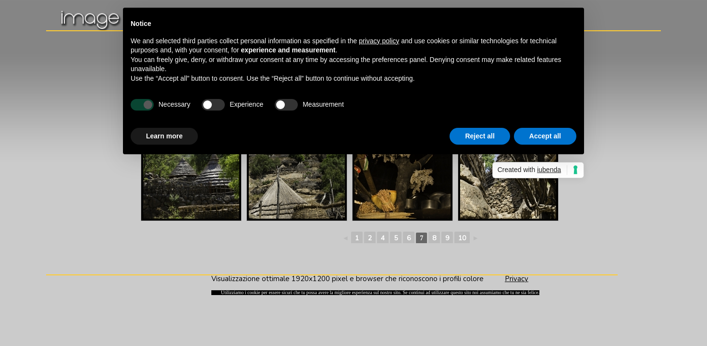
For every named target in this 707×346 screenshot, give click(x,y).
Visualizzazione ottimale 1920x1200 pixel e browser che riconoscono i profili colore (358, 279)
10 (462, 238)
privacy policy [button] (379, 41)
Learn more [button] (164, 136)
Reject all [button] (479, 136)
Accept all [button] (545, 136)
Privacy (516, 279)
